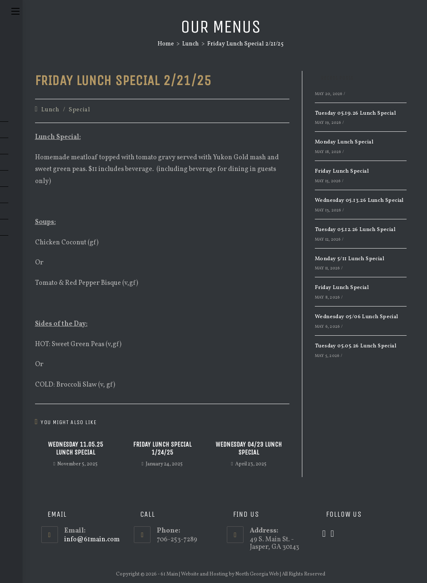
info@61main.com (92, 539)
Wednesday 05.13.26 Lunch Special (359, 200)
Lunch (50, 110)
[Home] (166, 44)
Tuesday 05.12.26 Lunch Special (355, 230)
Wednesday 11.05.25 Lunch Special (75, 448)
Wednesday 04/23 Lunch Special (249, 448)
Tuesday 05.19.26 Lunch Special (355, 113)
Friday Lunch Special (342, 171)
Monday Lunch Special (344, 142)
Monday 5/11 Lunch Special (349, 259)
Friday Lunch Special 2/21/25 (245, 44)
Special (79, 110)
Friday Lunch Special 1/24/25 (162, 448)
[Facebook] (332, 534)
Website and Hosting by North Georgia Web (230, 574)
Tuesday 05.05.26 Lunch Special (355, 346)
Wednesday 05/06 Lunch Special (356, 317)
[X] (324, 534)
